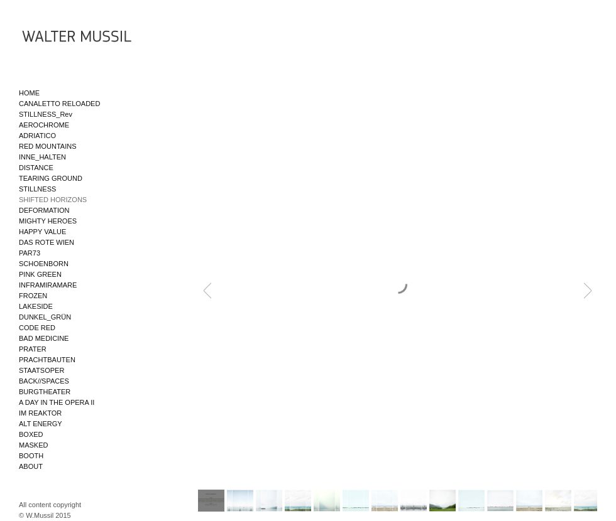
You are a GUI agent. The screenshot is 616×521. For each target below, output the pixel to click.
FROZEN (33, 295)
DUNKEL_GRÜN (45, 317)
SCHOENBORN (44, 263)
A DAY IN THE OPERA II (56, 402)
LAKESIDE (36, 306)
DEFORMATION (44, 210)
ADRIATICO (37, 135)
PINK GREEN (40, 274)
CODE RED (37, 327)
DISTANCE (36, 167)
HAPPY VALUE (42, 231)
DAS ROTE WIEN (46, 242)
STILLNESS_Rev (45, 114)
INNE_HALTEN (42, 157)
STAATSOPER (41, 370)
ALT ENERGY (40, 423)
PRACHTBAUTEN (47, 359)
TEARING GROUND (50, 178)
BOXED (31, 434)
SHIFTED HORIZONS (53, 199)
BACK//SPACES (44, 381)
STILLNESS (37, 189)
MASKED (33, 445)
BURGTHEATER (44, 391)
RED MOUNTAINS (47, 146)
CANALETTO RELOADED (59, 103)
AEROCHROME (44, 125)
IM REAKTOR (40, 413)
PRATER (33, 349)
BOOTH (31, 455)
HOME (29, 93)
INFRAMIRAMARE (48, 285)
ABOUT (31, 466)
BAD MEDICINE (44, 338)
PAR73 (29, 253)
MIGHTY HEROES (48, 221)
